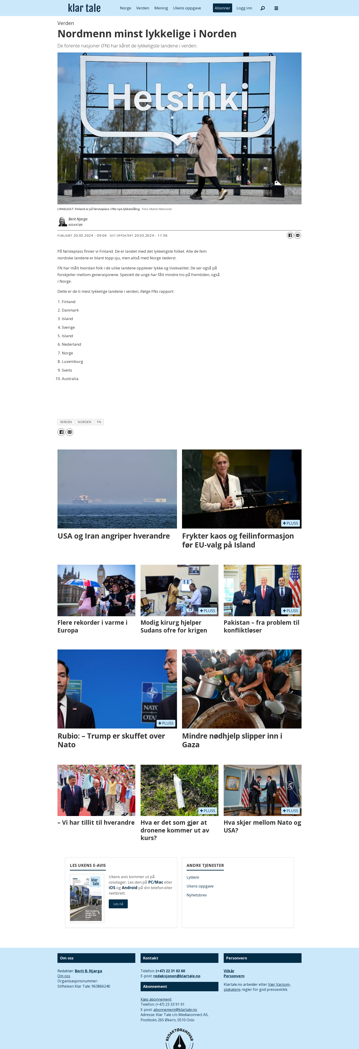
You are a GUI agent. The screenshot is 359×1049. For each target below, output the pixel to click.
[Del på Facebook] (290, 235)
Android (129, 887)
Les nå (118, 904)
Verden (142, 8)
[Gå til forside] (84, 8)
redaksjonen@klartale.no (176, 975)
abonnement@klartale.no (175, 1009)
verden (66, 422)
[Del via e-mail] (297, 235)
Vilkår (229, 970)
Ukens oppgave (187, 8)
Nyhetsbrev (197, 895)
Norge (125, 8)
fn (99, 422)
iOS (112, 887)
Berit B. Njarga (88, 970)
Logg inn (244, 8)
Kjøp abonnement (156, 999)
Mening (161, 8)
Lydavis (193, 877)
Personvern (234, 975)
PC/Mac (155, 882)
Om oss (63, 975)
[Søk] (263, 8)
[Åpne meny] (276, 8)
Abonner (222, 8)
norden (84, 422)
